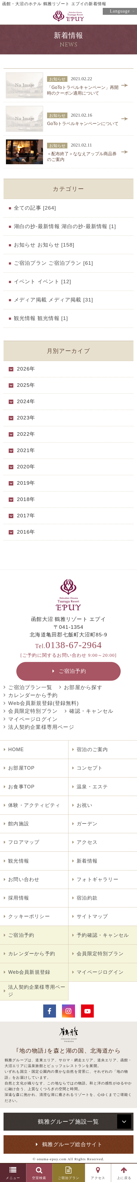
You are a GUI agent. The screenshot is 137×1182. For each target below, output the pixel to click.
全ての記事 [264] (35, 208)
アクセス (98, 1178)
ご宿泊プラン (68, 1178)
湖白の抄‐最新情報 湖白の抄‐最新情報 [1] (65, 226)
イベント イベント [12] (42, 281)
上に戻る (124, 1178)
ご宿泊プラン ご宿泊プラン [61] (53, 263)
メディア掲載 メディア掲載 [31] (53, 300)
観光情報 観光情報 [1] (41, 318)
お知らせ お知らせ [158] (44, 245)
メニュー (13, 1178)
